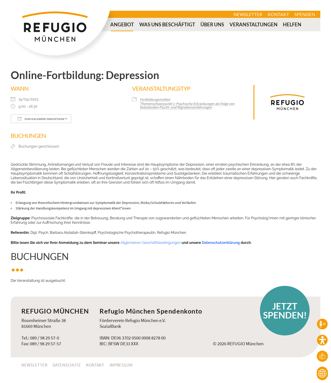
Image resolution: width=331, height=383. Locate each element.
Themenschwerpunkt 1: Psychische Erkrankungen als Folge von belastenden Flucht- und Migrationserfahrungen (187, 105)
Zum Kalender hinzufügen (41, 119)
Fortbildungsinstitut (155, 99)
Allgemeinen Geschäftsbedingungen (150, 243)
